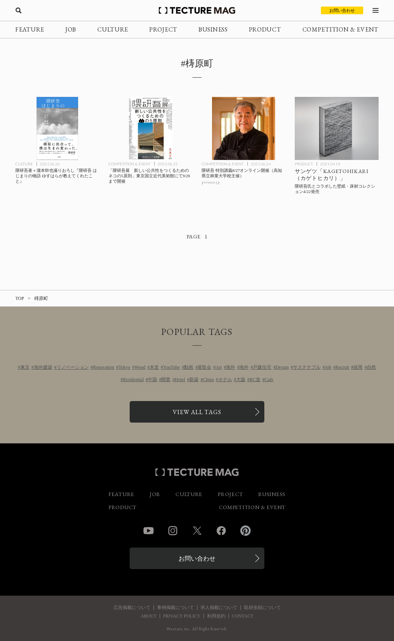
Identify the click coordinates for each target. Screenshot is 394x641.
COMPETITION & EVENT (340, 29)
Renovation (103, 367)
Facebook (221, 530)
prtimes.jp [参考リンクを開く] (211, 182)
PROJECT (163, 29)
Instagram (172, 530)
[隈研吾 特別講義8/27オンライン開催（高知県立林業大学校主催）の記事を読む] (243, 128)
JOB (70, 29)
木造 (154, 367)
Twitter (197, 530)
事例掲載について (175, 607)
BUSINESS (213, 29)
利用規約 (216, 616)
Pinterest (245, 530)
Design (282, 367)
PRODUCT (265, 29)
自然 (371, 367)
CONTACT (243, 616)
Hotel (180, 379)
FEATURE (29, 29)
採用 (357, 367)
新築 (194, 379)
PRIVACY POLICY (181, 616)
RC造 (255, 379)
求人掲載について (218, 607)
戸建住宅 (262, 367)
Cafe (269, 379)
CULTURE (112, 29)
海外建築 (43, 367)
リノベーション (73, 367)
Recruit (342, 367)
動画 (188, 367)
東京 (25, 367)
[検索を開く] (18, 10)
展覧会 (204, 367)
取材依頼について (262, 607)
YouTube (171, 367)
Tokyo (124, 367)
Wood (139, 367)
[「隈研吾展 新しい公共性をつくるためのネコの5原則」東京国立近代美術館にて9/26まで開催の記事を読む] (150, 128)
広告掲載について (132, 607)
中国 (152, 379)
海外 (230, 367)
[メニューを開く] (375, 10)
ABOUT (148, 616)
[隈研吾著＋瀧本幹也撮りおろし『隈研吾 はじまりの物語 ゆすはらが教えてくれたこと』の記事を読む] (57, 128)
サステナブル (307, 367)
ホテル (225, 379)
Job (328, 367)
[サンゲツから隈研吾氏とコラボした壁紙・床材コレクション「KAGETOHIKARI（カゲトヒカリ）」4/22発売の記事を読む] (337, 128)
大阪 (240, 379)
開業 (165, 379)
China (208, 379)
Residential (133, 379)
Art (218, 367)
